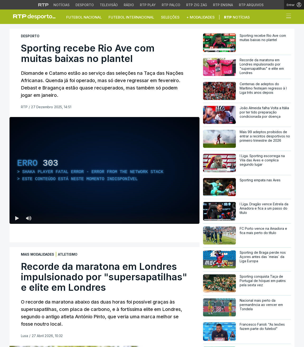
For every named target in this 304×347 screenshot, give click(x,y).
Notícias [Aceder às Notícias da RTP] (61, 5)
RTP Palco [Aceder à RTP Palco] (171, 5)
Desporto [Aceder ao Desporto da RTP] (85, 5)
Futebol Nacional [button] (84, 17)
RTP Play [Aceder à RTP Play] (148, 5)
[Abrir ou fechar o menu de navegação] (287, 16)
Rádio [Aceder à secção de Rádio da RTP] (129, 5)
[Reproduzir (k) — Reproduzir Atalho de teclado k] (17, 218)
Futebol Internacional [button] (131, 17)
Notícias (237, 17)
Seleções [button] (170, 17)
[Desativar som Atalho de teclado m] (28, 218)
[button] (279, 17)
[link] (36, 16)
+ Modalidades (200, 17)
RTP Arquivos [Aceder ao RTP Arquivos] (251, 5)
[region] (105, 170)
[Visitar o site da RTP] (43, 4)
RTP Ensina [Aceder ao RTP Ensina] (223, 5)
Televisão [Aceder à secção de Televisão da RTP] (109, 5)
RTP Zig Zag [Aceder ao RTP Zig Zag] (196, 5)
